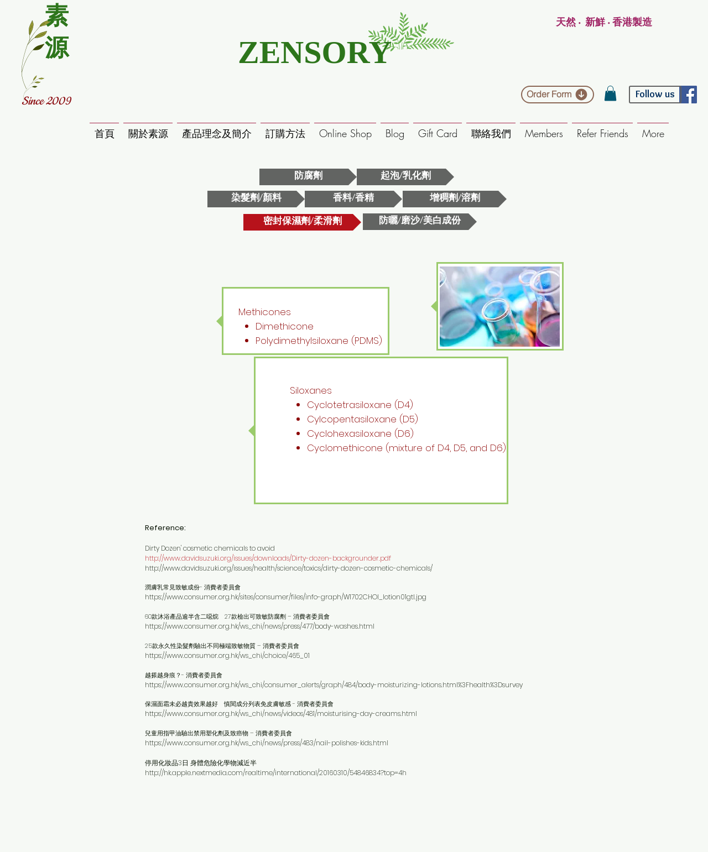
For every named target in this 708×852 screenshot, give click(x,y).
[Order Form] (557, 94)
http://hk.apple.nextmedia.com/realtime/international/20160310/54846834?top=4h (276, 772)
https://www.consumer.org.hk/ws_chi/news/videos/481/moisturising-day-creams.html (281, 713)
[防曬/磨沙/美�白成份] (420, 221)
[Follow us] (655, 94)
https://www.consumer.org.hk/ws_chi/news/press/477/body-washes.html (259, 626)
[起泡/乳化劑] (405, 177)
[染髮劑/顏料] (256, 199)
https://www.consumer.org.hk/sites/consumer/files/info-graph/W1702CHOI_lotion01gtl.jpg (285, 597)
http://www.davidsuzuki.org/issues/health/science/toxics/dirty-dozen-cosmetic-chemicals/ (289, 568)
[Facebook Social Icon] (688, 94)
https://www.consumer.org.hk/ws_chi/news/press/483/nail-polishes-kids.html (266, 743)
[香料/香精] (353, 199)
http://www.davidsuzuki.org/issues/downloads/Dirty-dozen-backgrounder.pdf (268, 558)
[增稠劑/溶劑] (455, 199)
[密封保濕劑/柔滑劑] (302, 222)
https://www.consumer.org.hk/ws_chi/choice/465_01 (227, 655)
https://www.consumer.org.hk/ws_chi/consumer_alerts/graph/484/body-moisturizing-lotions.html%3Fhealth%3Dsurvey (334, 684)
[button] (610, 93)
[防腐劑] (308, 177)
